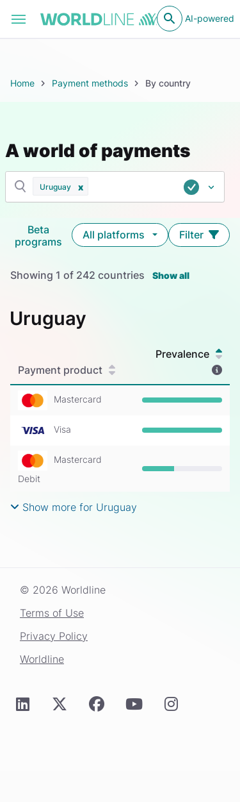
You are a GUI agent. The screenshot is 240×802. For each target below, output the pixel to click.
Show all (170, 275)
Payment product (66, 370)
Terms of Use (52, 612)
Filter (199, 234)
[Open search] (169, 18)
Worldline (42, 659)
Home (22, 83)
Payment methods (90, 83)
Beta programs (38, 235)
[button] (81, 186)
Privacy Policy (54, 636)
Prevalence (189, 354)
